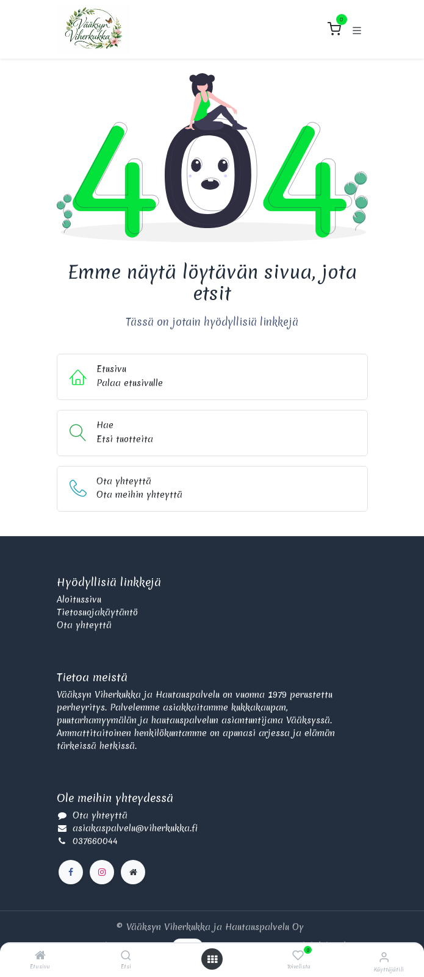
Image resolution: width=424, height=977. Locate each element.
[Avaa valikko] (212, 959)
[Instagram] (102, 872)
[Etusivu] (40, 956)
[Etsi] (126, 956)
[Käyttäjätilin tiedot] (384, 956)
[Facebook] (71, 872)
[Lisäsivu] (133, 872)
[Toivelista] (298, 955)
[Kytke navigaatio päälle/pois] (357, 29)
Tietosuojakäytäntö (97, 612)
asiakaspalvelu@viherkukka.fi (135, 828)
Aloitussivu (79, 599)
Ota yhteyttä (84, 625)
